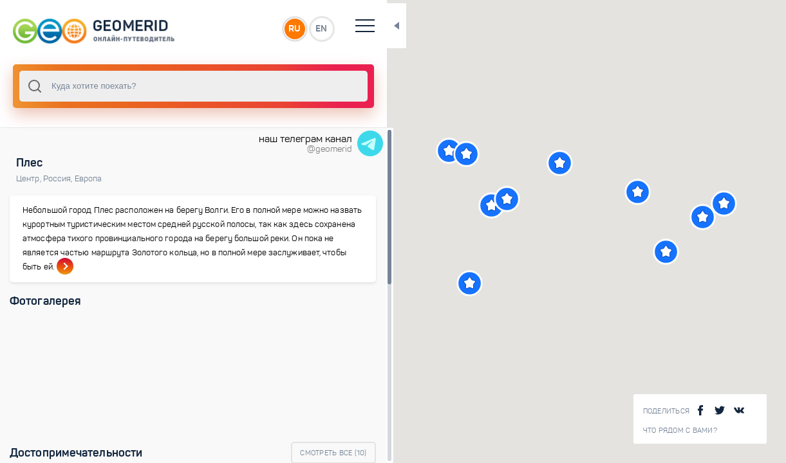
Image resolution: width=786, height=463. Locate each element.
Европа (88, 179)
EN (282, 28)
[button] (429, 150)
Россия (59, 179)
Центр (29, 179)
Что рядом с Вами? (680, 430)
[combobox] (173, 86)
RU (255, 28)
